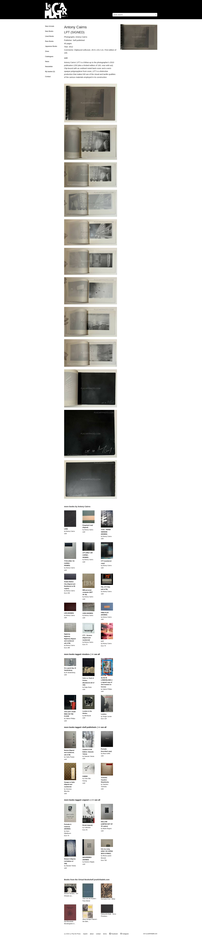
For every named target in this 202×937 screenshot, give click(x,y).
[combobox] (134, 14)
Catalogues (49, 56)
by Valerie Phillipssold (107, 684)
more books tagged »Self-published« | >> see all (85, 727)
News (47, 61)
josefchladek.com (152, 933)
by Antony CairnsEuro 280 (70, 640)
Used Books (49, 36)
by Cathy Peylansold (69, 754)
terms (105, 934)
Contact (48, 76)
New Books (49, 31)
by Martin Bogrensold (107, 826)
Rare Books (49, 41)
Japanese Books (51, 46)
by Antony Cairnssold (69, 531)
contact (98, 934)
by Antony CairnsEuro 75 (87, 640)
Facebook (113, 934)
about (92, 934)
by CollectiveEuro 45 (87, 827)
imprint (85, 934)
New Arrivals (49, 26)
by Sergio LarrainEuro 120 (106, 716)
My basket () (50, 71)
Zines (47, 51)
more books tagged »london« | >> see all (82, 654)
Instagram (124, 934)
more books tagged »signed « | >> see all (82, 800)
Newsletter (49, 66)
